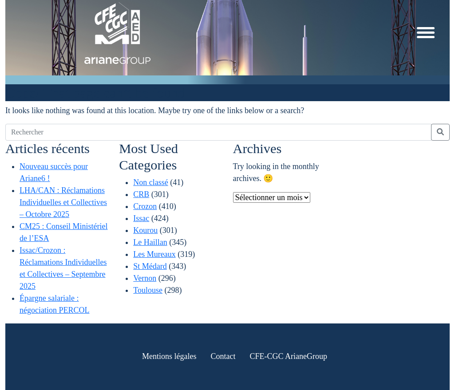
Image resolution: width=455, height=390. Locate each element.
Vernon (144, 278)
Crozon (145, 206)
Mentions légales (169, 356)
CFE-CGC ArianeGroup (288, 356)
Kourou (145, 230)
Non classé (150, 182)
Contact (222, 356)
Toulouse (147, 290)
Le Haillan (150, 242)
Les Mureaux (154, 254)
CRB (141, 194)
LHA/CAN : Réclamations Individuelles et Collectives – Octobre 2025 (63, 202)
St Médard (150, 266)
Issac (141, 218)
